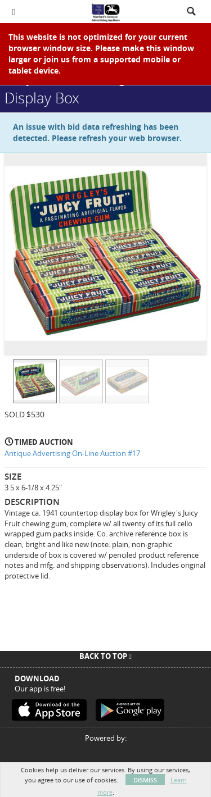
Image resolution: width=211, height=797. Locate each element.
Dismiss (145, 780)
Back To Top (105, 656)
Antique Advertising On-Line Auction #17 (72, 453)
